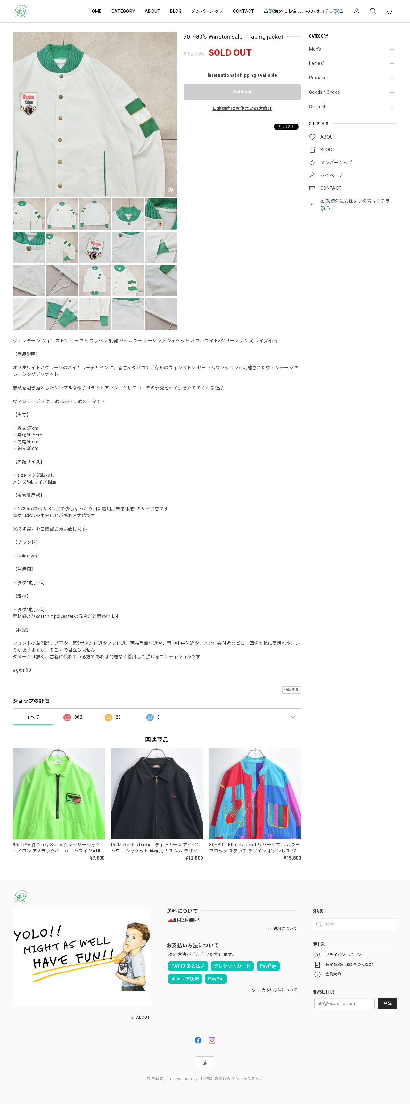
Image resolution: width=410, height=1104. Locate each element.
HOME (95, 11)
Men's (315, 49)
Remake (318, 77)
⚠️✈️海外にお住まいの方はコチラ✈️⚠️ (304, 11)
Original (317, 106)
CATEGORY (123, 11)
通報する (291, 690)
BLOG (176, 11)
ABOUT (152, 11)
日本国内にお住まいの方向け (242, 108)
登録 (387, 1003)
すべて (32, 717)
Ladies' (316, 63)
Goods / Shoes (324, 92)
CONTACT (243, 11)
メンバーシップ (207, 11)
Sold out (242, 92)
